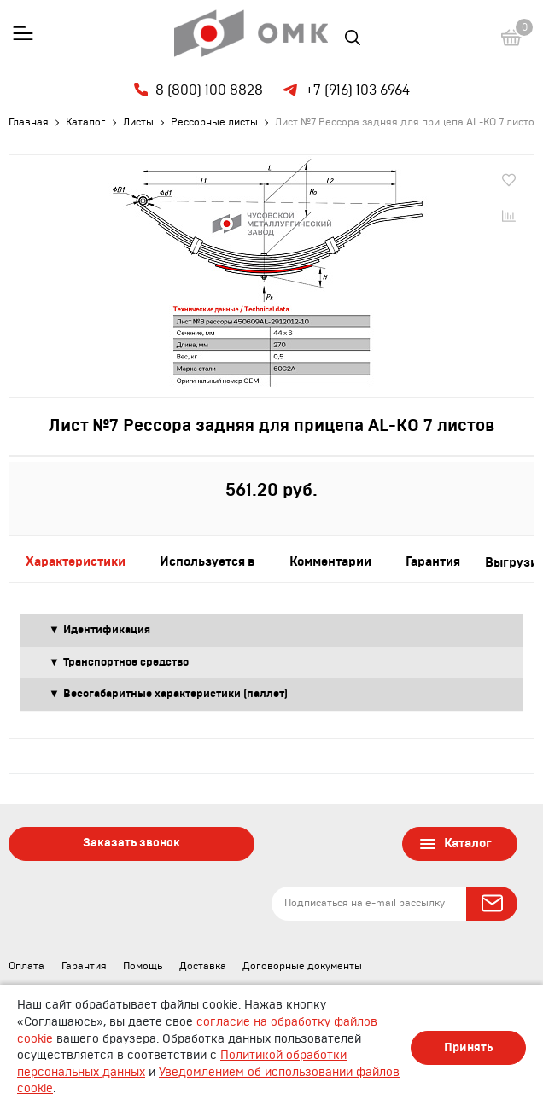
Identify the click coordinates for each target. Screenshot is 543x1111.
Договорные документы (302, 966)
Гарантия (84, 966)
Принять (468, 1048)
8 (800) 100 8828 (198, 90)
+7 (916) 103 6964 (345, 90)
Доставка (202, 966)
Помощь (142, 966)
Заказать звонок (131, 843)
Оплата (26, 966)
